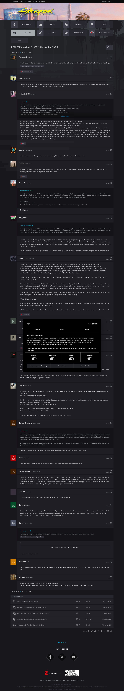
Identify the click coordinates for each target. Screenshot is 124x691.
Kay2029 (22, 512)
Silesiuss (22, 584)
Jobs (29, 1)
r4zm (21, 328)
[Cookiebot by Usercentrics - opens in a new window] (89, 324)
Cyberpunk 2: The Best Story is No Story (31, 632)
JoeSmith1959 (24, 96)
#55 (108, 478)
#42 (108, 80)
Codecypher (24, 263)
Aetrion (22, 152)
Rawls (21, 80)
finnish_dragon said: (25, 537)
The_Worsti (23, 392)
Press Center (81, 680)
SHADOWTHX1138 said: (26, 193)
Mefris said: (23, 104)
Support (42, 1)
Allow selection (62, 366)
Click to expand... (65, 118)
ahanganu (23, 166)
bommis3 (23, 344)
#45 (108, 166)
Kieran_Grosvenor (26, 430)
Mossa (21, 464)
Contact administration (45, 680)
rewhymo (22, 568)
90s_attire (23, 220)
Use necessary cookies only (38, 366)
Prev (13, 52)
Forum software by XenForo (62, 689)
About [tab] (87, 329)
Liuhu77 (22, 498)
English (62, 642)
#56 (108, 498)
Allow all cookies (86, 366)
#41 (108, 57)
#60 (108, 584)
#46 (108, 185)
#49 (108, 327)
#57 (108, 511)
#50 (108, 344)
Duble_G (22, 185)
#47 (108, 220)
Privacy (63, 680)
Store (35, 1)
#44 (108, 152)
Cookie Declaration (71, 680)
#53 (108, 429)
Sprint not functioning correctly (28, 608)
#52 (108, 392)
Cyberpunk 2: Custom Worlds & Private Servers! (34, 620)
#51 (108, 361)
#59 (108, 568)
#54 (108, 464)
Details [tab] (62, 329)
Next (30, 52)
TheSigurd (23, 57)
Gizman (22, 530)
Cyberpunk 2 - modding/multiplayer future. (32, 614)
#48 (108, 262)
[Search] (108, 47)
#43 (108, 96)
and (28, 74)
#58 (108, 529)
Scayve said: (24, 437)
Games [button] (22, 1)
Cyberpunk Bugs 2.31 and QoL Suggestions (32, 626)
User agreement (56, 680)
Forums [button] (14, 1)
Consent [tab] (37, 329)
